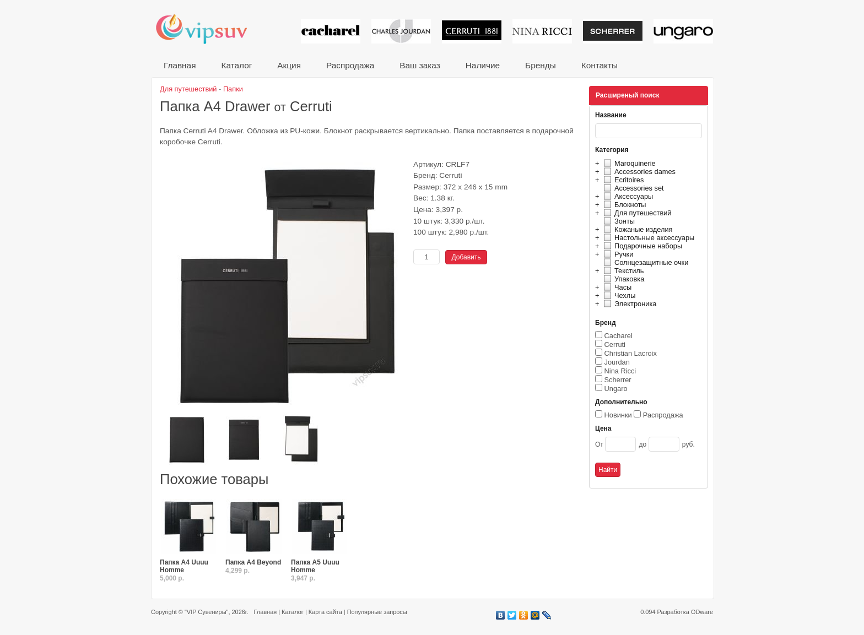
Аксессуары (627, 196)
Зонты (618, 221)
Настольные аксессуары (647, 238)
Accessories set (632, 188)
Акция (289, 65)
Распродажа (350, 65)
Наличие (483, 65)
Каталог (236, 65)
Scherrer (617, 380)
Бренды (540, 65)
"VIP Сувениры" (206, 612)
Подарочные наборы (641, 246)
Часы (616, 287)
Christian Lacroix (630, 353)
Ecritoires (622, 180)
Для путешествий (636, 213)
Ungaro (616, 388)
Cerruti (614, 344)
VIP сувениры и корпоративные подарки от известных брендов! (209, 29)
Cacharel (618, 336)
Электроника (628, 304)
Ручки (617, 254)
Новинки (618, 415)
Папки (233, 89)
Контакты (599, 65)
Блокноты (623, 204)
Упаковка (622, 279)
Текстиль (622, 271)
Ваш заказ (419, 65)
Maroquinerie (628, 163)
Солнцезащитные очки (644, 262)
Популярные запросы (377, 612)
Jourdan (617, 362)
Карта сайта (325, 612)
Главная (180, 65)
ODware (702, 612)
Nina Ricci (620, 371)
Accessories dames (638, 171)
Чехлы (618, 295)
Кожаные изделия (636, 229)
